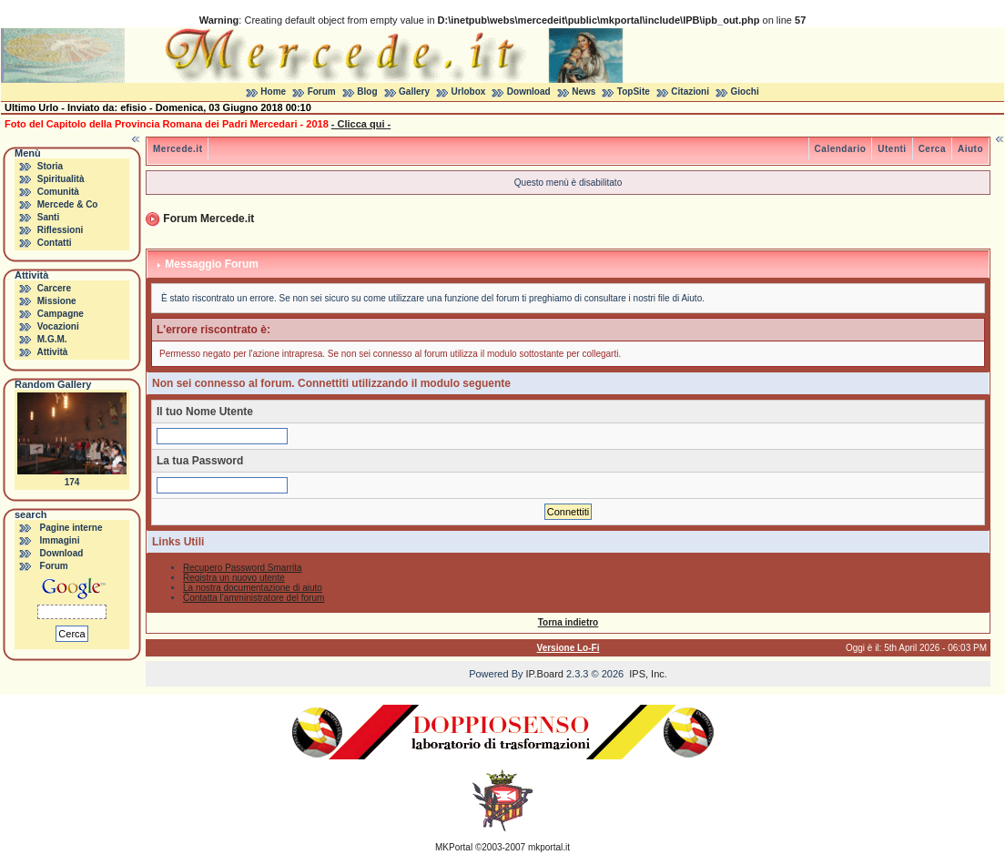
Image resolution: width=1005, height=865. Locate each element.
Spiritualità (61, 179)
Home (273, 91)
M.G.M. (52, 339)
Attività (51, 352)
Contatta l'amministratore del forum (253, 598)
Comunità (58, 192)
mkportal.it (549, 847)
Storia (50, 166)
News (583, 91)
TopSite (633, 91)
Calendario (841, 149)
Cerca (932, 149)
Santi (48, 217)
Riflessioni (60, 230)
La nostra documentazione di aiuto (252, 588)
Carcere (54, 288)
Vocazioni (58, 326)
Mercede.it (177, 149)
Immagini (60, 540)
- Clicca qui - (361, 123)
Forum (322, 91)
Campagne (60, 314)
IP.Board (544, 673)
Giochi (745, 91)
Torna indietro (568, 622)
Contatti (54, 243)
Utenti (892, 149)
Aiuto (970, 149)
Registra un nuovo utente (234, 578)
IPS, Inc (647, 673)
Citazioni (690, 91)
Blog (367, 91)
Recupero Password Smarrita (242, 568)
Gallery (414, 91)
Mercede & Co (67, 204)
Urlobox (469, 91)
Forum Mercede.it (208, 218)
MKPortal (453, 847)
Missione (56, 301)
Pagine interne (71, 528)
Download (529, 91)
